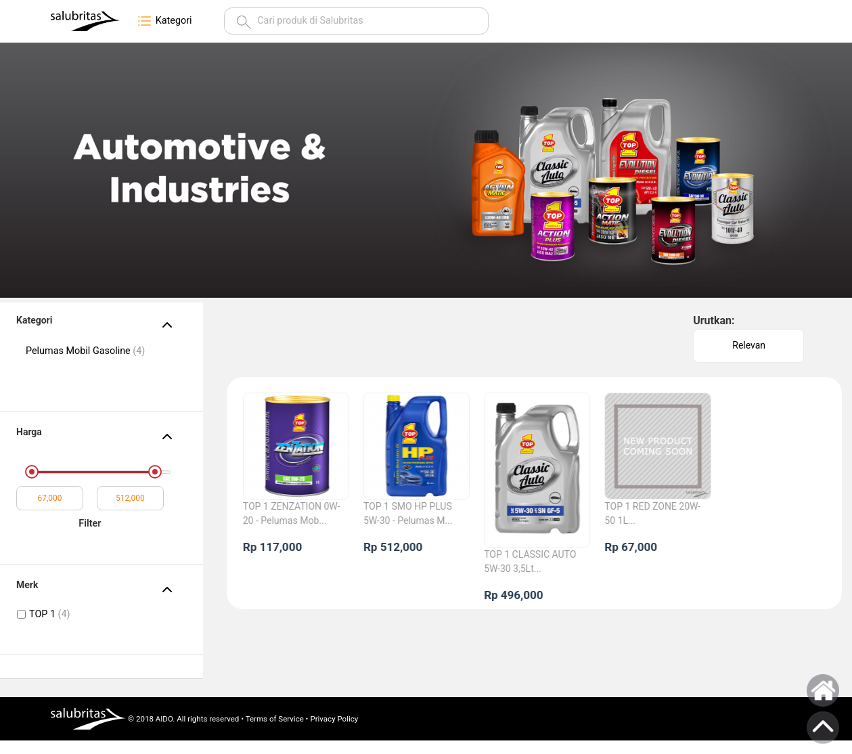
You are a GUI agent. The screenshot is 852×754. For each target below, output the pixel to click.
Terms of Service (275, 719)
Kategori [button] (164, 21)
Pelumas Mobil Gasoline (85, 351)
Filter (90, 523)
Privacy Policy (334, 719)
